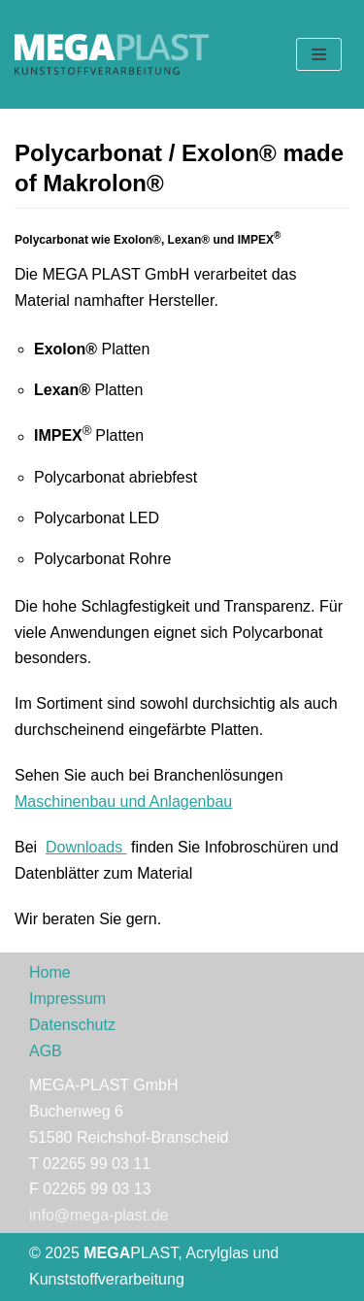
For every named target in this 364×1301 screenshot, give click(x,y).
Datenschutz (72, 1025)
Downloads (86, 847)
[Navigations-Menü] (319, 54)
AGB (45, 1051)
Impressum (67, 998)
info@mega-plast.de (98, 1215)
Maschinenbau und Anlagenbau (123, 801)
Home (50, 972)
